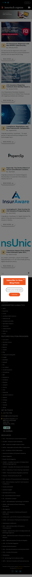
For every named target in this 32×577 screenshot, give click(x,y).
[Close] (24, 279)
